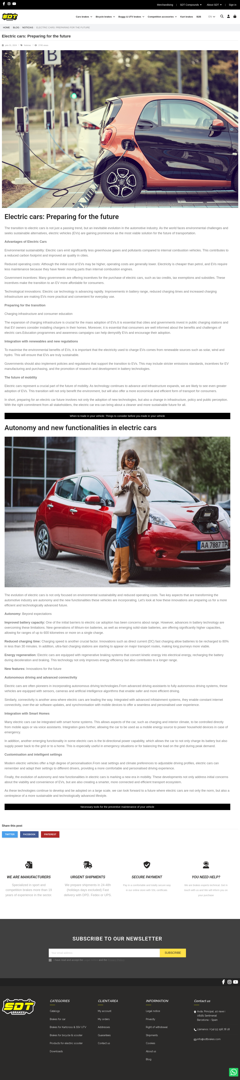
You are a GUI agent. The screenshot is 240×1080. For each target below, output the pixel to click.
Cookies (150, 1043)
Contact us (104, 1043)
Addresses (104, 1027)
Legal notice (91, 959)
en (212, 16)
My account (104, 1011)
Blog (148, 1059)
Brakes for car (58, 1019)
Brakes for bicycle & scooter (66, 1035)
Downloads (56, 1051)
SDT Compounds (191, 5)
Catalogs (55, 1011)
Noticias (27, 45)
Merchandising (165, 4)
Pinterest (50, 834)
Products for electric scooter (66, 1043)
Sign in (232, 4)
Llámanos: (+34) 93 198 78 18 (213, 1029)
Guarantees (104, 1035)
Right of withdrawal (157, 1027)
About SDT (214, 5)
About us (151, 1051)
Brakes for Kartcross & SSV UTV (68, 1027)
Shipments (152, 1035)
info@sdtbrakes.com (209, 1039)
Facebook (29, 834)
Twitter (9, 834)
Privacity (150, 1019)
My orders (104, 1019)
